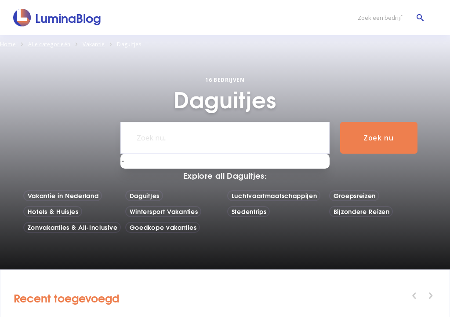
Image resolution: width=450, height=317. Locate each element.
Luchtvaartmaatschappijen (274, 195)
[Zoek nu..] (225, 138)
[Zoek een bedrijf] (388, 18)
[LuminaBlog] (57, 17)
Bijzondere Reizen (362, 211)
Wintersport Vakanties (164, 211)
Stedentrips (249, 211)
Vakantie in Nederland (63, 195)
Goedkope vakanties (163, 227)
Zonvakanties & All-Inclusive (73, 227)
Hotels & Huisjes (53, 211)
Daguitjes (145, 195)
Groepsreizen (355, 195)
